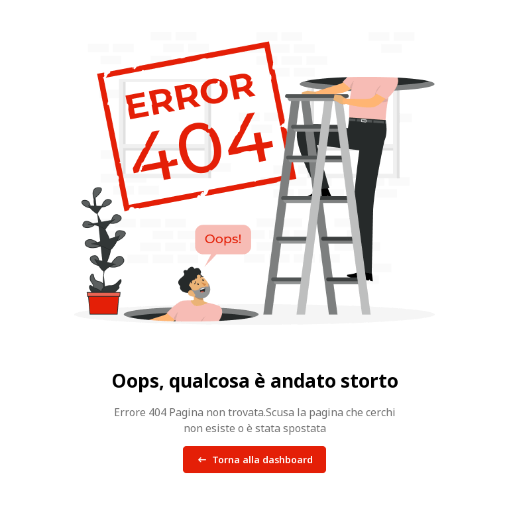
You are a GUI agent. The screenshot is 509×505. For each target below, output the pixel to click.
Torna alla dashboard (254, 460)
